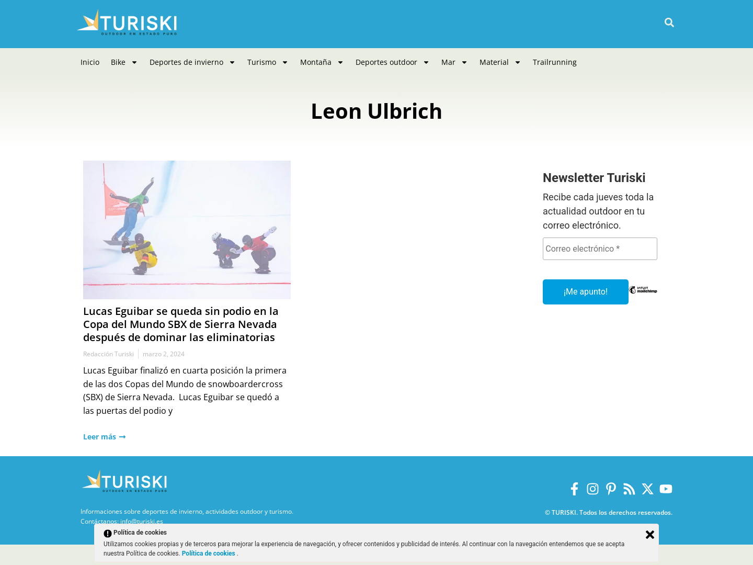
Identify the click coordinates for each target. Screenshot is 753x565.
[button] (669, 22)
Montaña (322, 62)
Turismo (268, 62)
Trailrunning (555, 62)
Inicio (90, 62)
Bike (124, 62)
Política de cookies (209, 553)
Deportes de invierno (193, 62)
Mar (454, 62)
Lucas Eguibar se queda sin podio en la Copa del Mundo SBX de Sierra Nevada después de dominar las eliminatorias (181, 324)
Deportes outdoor (393, 62)
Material (500, 62)
